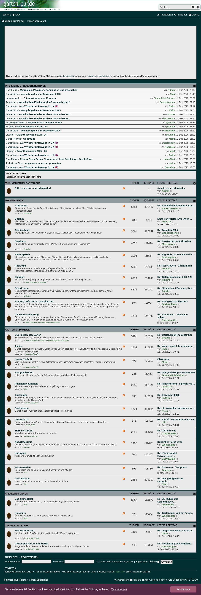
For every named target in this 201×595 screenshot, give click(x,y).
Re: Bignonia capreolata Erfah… (175, 254)
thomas (27, 447)
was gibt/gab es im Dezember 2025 (41, 94)
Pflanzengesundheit (15, 122)
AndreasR (28, 213)
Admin (165, 191)
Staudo (166, 337)
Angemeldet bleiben (147, 561)
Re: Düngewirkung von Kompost (176, 372)
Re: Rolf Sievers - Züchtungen (174, 265)
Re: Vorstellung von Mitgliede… (175, 543)
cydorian (170, 122)
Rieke (172, 106)
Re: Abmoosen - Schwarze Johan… (172, 316)
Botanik (19, 218)
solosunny (168, 504)
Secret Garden (167, 102)
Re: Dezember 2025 (168, 395)
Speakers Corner (16, 493)
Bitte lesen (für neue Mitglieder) (33, 188)
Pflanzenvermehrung (27, 314)
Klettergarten (22, 254)
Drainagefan (169, 257)
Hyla (164, 349)
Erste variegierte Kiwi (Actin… (174, 218)
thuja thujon (169, 546)
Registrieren (29, 557)
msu (33, 538)
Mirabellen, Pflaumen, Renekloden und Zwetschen (48, 90)
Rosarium (20, 265)
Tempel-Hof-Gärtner (164, 98)
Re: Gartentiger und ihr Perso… (175, 513)
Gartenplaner (169, 304)
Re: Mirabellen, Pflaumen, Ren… (175, 288)
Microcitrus (168, 244)
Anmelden (11, 557)
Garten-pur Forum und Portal (31, 543)
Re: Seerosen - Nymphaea (172, 467)
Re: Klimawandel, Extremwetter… (167, 454)
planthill (170, 126)
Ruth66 (166, 397)
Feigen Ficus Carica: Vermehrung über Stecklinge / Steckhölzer (56, 159)
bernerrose (169, 118)
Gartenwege (12, 106)
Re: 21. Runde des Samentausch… (167, 500)
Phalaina (27, 249)
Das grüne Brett (24, 499)
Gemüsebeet (22, 230)
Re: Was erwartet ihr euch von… (175, 346)
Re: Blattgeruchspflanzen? (172, 301)
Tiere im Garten (24, 430)
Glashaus (20, 241)
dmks (172, 163)
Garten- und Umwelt (18, 329)
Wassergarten (23, 467)
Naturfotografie (23, 442)
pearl (172, 151)
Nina (172, 94)
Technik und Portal (17, 525)
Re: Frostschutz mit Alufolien (174, 241)
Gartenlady (169, 130)
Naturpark (20, 453)
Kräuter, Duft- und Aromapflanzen (34, 301)
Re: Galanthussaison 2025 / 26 (174, 277)
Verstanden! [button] (183, 589)
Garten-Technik (13, 139)
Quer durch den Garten (28, 334)
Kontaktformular (66, 76)
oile (164, 422)
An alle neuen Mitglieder (171, 188)
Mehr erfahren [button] (119, 589)
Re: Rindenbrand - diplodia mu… (176, 383)
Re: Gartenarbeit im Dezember (174, 334)
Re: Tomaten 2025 (167, 230)
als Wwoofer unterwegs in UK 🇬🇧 (39, 106)
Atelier (18, 346)
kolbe (28, 403)
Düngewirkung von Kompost (40, 98)
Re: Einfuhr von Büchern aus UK (176, 419)
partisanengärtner (53, 322)
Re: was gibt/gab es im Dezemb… (170, 480)
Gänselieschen (170, 232)
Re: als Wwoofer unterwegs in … (176, 408)
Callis (172, 155)
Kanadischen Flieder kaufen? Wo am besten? (45, 102)
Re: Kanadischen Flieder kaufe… (176, 205)
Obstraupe (29, 138)
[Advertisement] (100, 51)
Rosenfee (170, 147)
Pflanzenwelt (14, 200)
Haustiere (20, 513)
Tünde (171, 90)
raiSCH (171, 114)
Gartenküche (12, 94)
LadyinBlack (169, 458)
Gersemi (167, 470)
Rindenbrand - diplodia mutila (45, 122)
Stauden (10, 126)
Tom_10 (166, 221)
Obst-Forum (12, 90)
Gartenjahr (21, 395)
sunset (166, 268)
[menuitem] (16, 14)
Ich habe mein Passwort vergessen (115, 561)
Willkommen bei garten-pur (22, 183)
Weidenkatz (168, 444)
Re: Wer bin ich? (166, 430)
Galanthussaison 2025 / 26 (31, 126)
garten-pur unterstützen (99, 76)
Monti (172, 139)
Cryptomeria (169, 433)
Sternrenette (169, 320)
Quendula (170, 167)
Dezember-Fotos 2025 (169, 442)
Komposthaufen (13, 98)
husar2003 (169, 159)
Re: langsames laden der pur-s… (176, 530)
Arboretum (11, 102)
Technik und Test (14, 163)
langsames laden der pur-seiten (43, 163)
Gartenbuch (21, 419)
